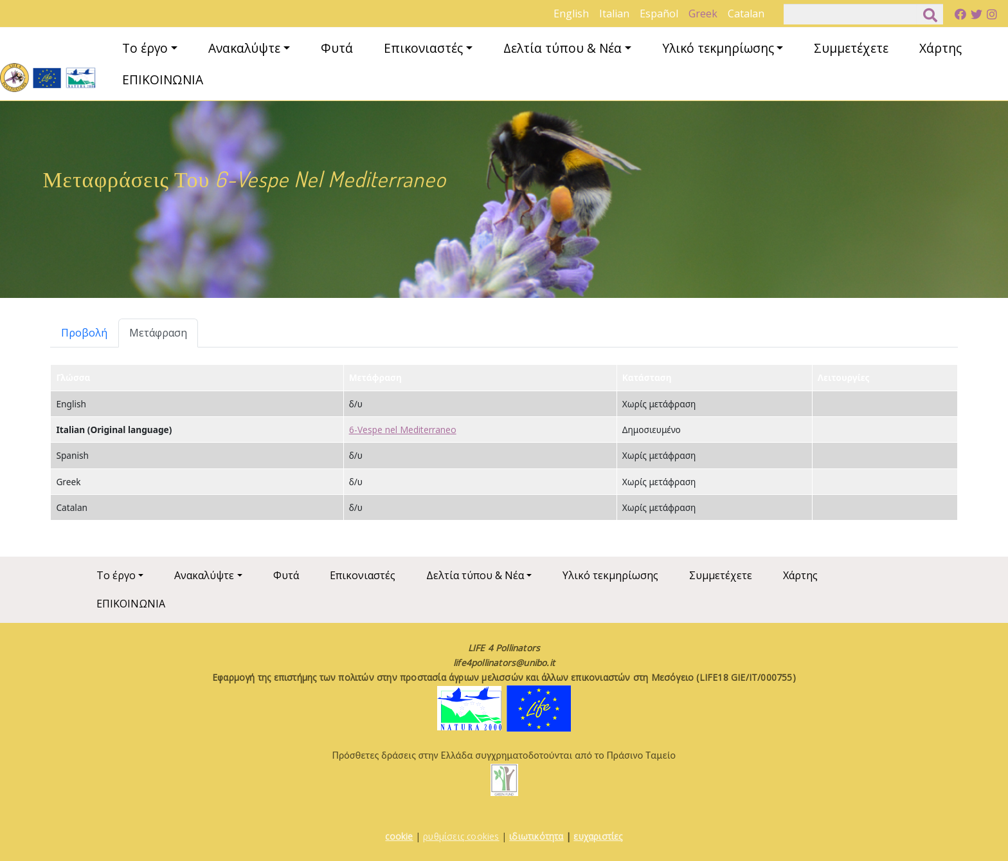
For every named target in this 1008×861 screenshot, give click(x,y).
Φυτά (337, 48)
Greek (702, 13)
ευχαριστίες (597, 836)
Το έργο (145, 48)
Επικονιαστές (423, 48)
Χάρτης (940, 48)
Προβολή (84, 333)
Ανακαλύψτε (244, 48)
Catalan (746, 13)
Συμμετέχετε (851, 48)
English (571, 13)
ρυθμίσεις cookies (461, 836)
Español (659, 13)
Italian (614, 13)
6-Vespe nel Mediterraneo (402, 429)
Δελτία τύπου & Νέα (562, 48)
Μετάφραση (158, 333)
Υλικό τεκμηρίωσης (718, 48)
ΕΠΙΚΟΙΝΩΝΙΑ (162, 79)
